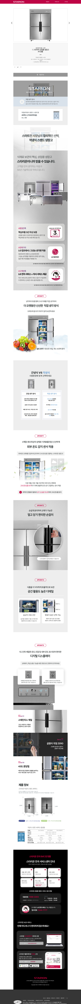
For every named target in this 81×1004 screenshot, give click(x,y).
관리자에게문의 (47, 1000)
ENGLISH (53, 998)
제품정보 (47, 1)
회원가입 (48, 998)
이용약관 (24, 1000)
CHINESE (58, 998)
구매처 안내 (57, 1)
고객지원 (66, 1)
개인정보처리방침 (31, 1000)
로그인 (44, 998)
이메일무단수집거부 (39, 1000)
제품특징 (40, 75)
